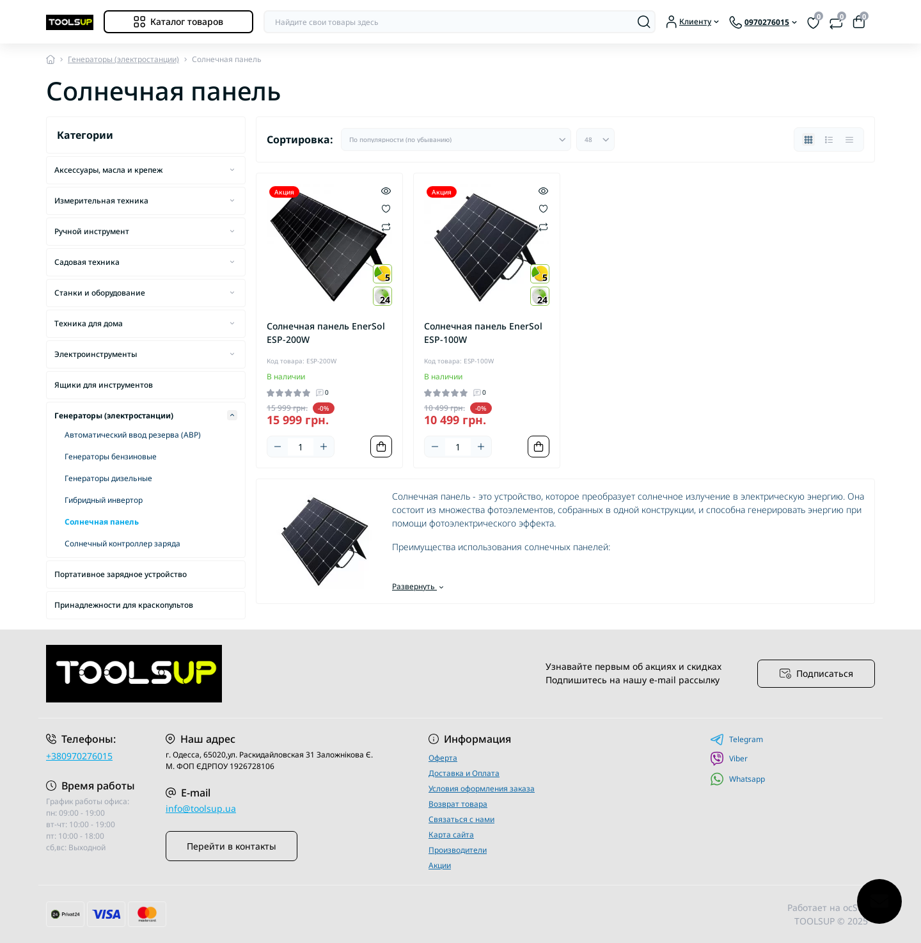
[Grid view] (808, 139)
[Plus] (323, 446)
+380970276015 (79, 756)
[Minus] (277, 446)
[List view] (829, 139)
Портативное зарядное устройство (120, 574)
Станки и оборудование (99, 292)
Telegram (736, 739)
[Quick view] (386, 190)
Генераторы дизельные (108, 478)
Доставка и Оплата (464, 773)
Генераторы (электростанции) (123, 59)
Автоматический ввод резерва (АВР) (133, 434)
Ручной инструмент (91, 231)
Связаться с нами (461, 819)
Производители (458, 849)
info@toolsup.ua (201, 808)
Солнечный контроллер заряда (122, 543)
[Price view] (849, 139)
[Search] (644, 21)
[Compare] (386, 226)
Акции (440, 865)
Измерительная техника (101, 200)
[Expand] (232, 169)
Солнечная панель (102, 521)
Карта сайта (451, 834)
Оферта (443, 757)
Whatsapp (737, 779)
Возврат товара (458, 803)
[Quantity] (300, 447)
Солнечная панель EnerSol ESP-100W (483, 332)
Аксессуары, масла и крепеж (108, 169)
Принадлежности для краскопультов (123, 604)
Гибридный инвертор (104, 500)
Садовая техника (87, 262)
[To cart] (381, 446)
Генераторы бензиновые (111, 456)
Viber (729, 759)
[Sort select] (456, 139)
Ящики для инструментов (103, 384)
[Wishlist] (386, 208)
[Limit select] (595, 139)
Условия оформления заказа (482, 788)
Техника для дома (88, 323)
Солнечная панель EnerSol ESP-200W (326, 332)
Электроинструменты (95, 354)
